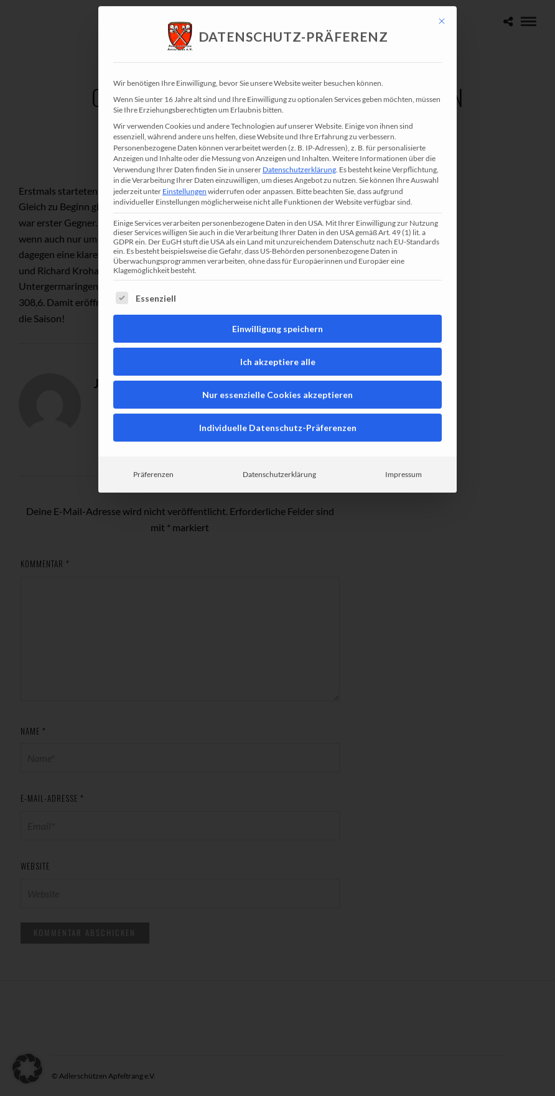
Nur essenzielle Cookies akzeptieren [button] (277, 373)
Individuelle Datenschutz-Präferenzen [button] (278, 406)
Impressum (403, 453)
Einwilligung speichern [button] (277, 307)
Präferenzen (153, 453)
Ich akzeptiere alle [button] (277, 340)
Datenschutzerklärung (299, 147)
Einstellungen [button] (184, 169)
